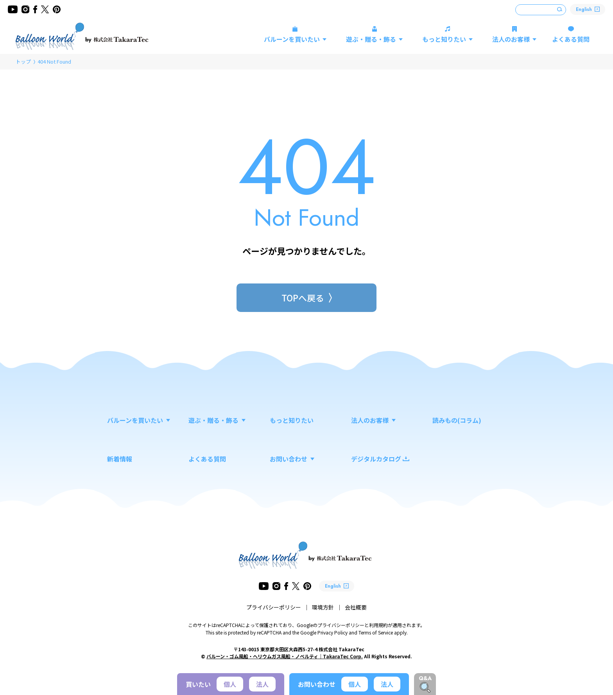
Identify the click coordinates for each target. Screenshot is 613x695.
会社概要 (356, 607)
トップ (23, 61)
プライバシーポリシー (273, 607)
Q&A (425, 678)
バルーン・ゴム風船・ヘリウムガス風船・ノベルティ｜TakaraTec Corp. (284, 656)
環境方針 (323, 607)
